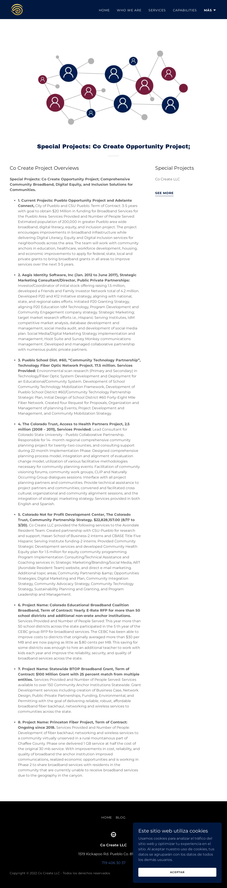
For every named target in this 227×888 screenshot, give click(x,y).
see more (164, 193)
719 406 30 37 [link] (113, 863)
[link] (17, 9)
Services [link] (157, 10)
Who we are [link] (129, 10)
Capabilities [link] (185, 10)
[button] (210, 10)
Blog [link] (121, 817)
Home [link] (104, 10)
